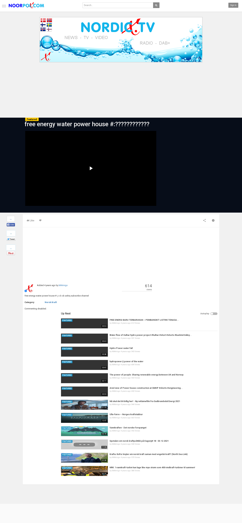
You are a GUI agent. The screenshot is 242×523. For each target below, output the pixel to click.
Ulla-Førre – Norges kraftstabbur (192, 335)
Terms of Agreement (32, 496)
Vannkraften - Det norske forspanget (194, 348)
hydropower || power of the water (193, 282)
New (91, 489)
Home (25, 489)
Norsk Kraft (51, 302)
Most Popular (62, 493)
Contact (26, 493)
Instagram (212, 500)
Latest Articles (63, 489)
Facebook (212, 489)
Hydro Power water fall (187, 269)
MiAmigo (63, 285)
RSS (58, 496)
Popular (92, 493)
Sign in (233, 5)
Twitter (211, 493)
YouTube (212, 496)
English (211, 512)
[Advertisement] (121, 92)
